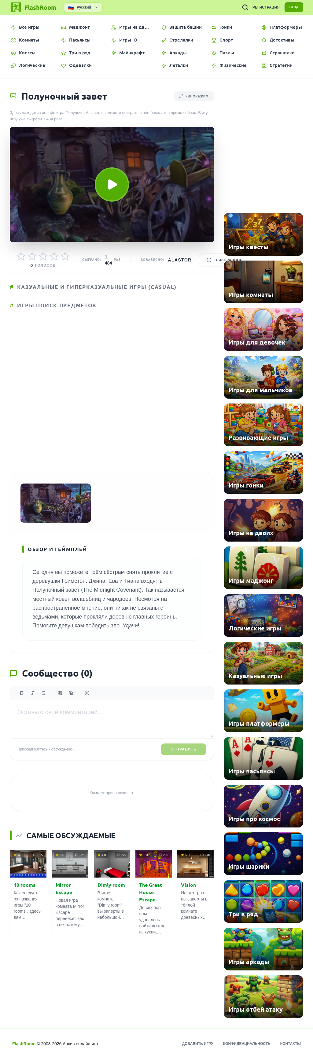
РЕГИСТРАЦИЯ (262, 7)
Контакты (290, 1044)
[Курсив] (32, 698)
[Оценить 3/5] (43, 256)
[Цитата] (60, 698)
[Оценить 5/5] (65, 256)
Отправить (184, 755)
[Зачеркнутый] (43, 698)
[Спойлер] (71, 698)
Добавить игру (197, 1044)
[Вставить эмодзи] (87, 698)
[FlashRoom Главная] (33, 7)
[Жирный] (21, 698)
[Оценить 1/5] (21, 256)
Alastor (180, 259)
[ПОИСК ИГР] (241, 7)
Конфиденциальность (247, 1044)
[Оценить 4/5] (54, 256)
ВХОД (292, 7)
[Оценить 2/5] (32, 256)
